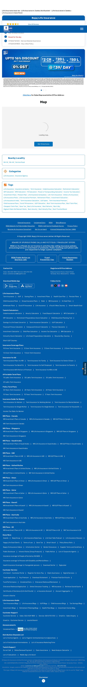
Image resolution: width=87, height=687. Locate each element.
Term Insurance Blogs (10, 578)
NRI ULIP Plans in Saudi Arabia (70, 418)
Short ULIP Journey (10, 315)
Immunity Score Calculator (12, 310)
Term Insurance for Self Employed (39, 340)
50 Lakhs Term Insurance (33, 352)
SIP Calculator (8, 292)
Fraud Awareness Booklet (69, 233)
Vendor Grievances (50, 522)
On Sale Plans (66, 275)
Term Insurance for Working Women (38, 377)
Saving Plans (29, 271)
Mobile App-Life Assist (28, 629)
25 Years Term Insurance (33, 364)
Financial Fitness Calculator (13, 301)
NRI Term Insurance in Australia (14, 497)
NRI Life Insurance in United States (46, 443)
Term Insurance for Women (12, 377)
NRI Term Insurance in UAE (12, 435)
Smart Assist (51, 517)
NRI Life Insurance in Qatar (37, 468)
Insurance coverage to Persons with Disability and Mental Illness (26, 535)
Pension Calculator (58, 301)
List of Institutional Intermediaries (15, 617)
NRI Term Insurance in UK (72, 505)
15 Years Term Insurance (12, 369)
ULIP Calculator (57, 297)
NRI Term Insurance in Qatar (13, 472)
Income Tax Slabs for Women (13, 386)
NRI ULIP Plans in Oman (59, 455)
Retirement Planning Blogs (28, 582)
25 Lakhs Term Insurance (12, 357)
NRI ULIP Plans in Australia (64, 492)
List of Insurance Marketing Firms (43, 617)
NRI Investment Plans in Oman (14, 455)
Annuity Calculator (32, 288)
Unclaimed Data (39, 197)
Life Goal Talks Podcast (53, 512)
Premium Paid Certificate (61, 552)
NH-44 (11, 137)
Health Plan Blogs (48, 582)
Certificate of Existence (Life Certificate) (18, 566)
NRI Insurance (53, 275)
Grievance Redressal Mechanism (46, 556)
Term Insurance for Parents (65, 340)
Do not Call (7, 625)
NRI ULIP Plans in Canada (61, 394)
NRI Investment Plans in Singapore (15, 406)
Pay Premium (24, 552)
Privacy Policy (73, 200)
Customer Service (9, 590)
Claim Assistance (53, 547)
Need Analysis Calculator (60, 625)
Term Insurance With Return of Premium (17, 344)
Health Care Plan (59, 271)
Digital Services (68, 547)
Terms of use (28, 517)
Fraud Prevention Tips (47, 233)
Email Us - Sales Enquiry (67, 590)
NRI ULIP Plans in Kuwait (60, 480)
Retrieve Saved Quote (73, 561)
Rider (43, 275)
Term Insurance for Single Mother (15, 381)
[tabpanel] (43, 43)
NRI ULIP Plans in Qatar (59, 468)
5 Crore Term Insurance (32, 323)
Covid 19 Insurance (25, 280)
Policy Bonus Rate (66, 517)
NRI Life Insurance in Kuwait (39, 480)
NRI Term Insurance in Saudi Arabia (15, 423)
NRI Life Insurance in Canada (39, 394)
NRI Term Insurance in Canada (13, 398)
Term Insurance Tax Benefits (13, 340)
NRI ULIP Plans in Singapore (66, 406)
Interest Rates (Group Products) (30, 526)
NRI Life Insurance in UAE (36, 431)
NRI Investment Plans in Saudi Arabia (16, 418)
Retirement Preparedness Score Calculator (32, 292)
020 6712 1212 (61, 640)
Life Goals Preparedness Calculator (38, 310)
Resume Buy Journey (62, 310)
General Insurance (24, 197)
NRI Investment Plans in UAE (13, 431)
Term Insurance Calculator (39, 297)
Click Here (27, 70)
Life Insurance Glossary (74, 512)
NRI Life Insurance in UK (34, 505)
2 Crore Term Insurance (73, 323)
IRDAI (51, 197)
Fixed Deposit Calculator (51, 288)
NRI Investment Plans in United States (17, 443)
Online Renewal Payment (23, 625)
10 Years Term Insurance (33, 369)
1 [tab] (41, 64)
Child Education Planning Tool (61, 292)
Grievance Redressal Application (14, 561)
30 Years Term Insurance (12, 364)
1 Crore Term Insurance (32, 327)
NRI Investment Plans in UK (12, 505)
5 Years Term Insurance (53, 369)
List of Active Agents (10, 612)
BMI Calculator (66, 306)
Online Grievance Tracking (39, 561)
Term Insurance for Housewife (68, 381)
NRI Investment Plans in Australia (15, 492)
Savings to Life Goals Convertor (14, 297)
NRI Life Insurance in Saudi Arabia (44, 418)
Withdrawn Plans (9, 280)
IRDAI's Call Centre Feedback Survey (51, 200)
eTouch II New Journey (57, 280)
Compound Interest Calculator (37, 301)
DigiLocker (62, 540)
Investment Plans (43, 271)
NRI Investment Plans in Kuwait (14, 480)
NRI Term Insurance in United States (42, 447)
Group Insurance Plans (30, 275)
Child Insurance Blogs (58, 578)
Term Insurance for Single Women (42, 381)
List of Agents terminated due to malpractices (39, 612)
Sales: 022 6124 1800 (27, 590)
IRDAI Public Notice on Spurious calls (20, 233)
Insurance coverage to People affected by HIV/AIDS (21, 531)
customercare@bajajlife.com (16, 248)
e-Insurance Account (44, 566)
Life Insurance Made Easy (33, 512)
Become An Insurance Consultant (19, 204)
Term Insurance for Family (36, 335)
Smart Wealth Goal (75, 280)
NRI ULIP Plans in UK (53, 505)
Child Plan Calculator (30, 306)
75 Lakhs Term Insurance (12, 352)
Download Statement (40, 552)
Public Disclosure (9, 526)
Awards (5, 512)
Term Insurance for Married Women (67, 377)
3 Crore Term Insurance (52, 323)
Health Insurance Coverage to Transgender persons (21, 540)
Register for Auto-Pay (36, 547)
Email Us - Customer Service (13, 595)
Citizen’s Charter (9, 570)
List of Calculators (9, 629)
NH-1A (6, 137)
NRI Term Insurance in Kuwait (13, 484)
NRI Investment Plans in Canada (14, 394)
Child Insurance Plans (10, 275)
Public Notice (50, 526)
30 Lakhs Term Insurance (55, 352)
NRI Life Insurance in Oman (37, 455)
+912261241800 (20, 18)
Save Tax (39, 517)
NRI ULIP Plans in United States (14, 447)
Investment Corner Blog (66, 582)
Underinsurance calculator (12, 288)
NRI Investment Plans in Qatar (14, 468)
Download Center (49, 540)
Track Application (9, 552)
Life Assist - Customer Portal (13, 547)
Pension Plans (74, 271)
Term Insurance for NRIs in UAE (46, 344)
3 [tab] (45, 64)
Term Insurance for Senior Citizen (62, 335)
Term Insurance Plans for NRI (13, 335)
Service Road (20, 137)
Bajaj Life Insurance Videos (12, 522)
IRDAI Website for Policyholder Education (20, 200)
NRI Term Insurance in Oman (13, 460)
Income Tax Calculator (49, 306)
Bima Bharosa (61, 197)
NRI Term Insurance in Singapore (14, 410)
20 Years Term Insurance (54, 364)
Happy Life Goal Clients (11, 517)
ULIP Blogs (43, 578)
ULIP (19, 271)
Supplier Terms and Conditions (71, 522)
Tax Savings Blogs (76, 578)
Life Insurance (41, 280)
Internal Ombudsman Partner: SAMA (63, 204)
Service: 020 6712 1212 (47, 590)
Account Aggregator (63, 566)
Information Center (33, 522)
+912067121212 (24, 15)
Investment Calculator (11, 306)
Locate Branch (32, 595)
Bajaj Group (16, 512)
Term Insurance (8, 271)
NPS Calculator (69, 288)
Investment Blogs (9, 582)
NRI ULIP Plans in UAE (55, 431)
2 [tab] (43, 64)
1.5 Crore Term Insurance (12, 327)
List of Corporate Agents (67, 526)
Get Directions (43, 119)
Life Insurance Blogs (29, 578)
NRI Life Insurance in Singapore (42, 406)
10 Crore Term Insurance (11, 323)
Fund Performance (10, 556)
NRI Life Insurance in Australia (41, 492)
